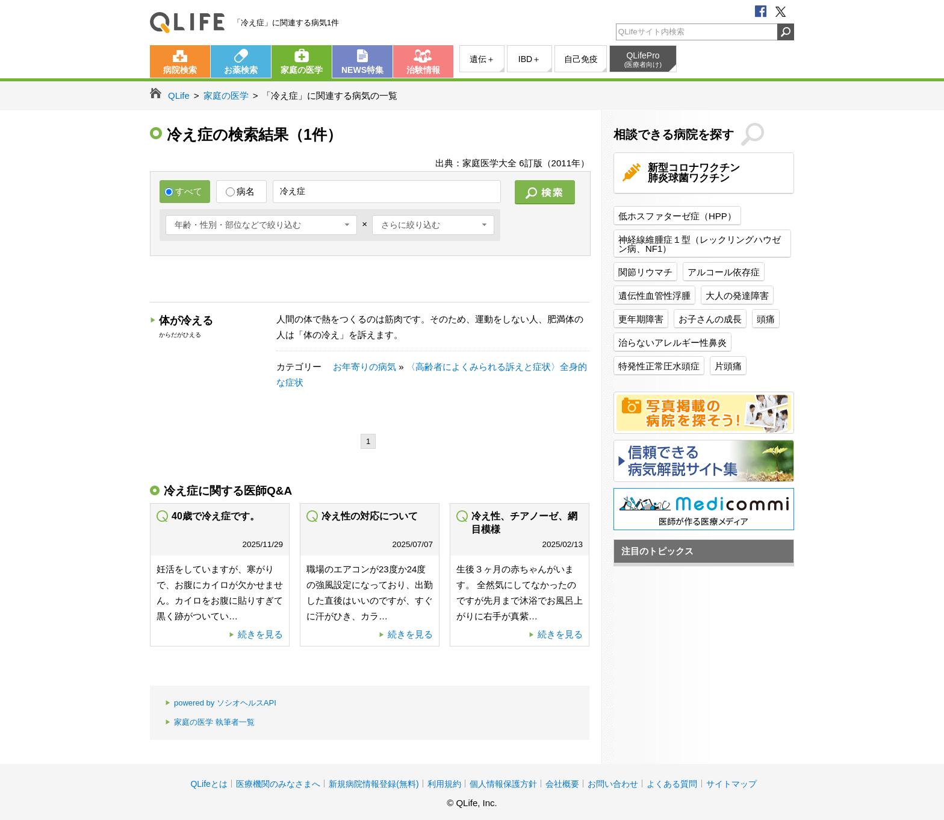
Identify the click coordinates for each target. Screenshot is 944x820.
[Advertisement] (369, 280)
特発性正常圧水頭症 (659, 366)
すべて (183, 191)
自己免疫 (581, 59)
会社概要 (562, 784)
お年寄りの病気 (364, 366)
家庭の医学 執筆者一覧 (210, 723)
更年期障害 (640, 319)
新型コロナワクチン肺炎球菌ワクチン (694, 173)
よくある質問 (672, 784)
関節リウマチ (645, 272)
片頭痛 (728, 366)
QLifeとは (208, 784)
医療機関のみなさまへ (278, 784)
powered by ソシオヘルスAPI (220, 703)
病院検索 (180, 70)
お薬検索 (241, 70)
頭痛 (766, 319)
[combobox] (261, 225)
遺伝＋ (482, 59)
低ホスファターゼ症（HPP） (677, 216)
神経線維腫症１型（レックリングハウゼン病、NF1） (699, 244)
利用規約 (444, 784)
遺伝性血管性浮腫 (654, 295)
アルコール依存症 (724, 272)
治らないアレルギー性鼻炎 (672, 342)
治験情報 (423, 70)
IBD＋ (529, 59)
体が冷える (186, 321)
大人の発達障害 (737, 295)
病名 (240, 191)
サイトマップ (731, 784)
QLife (187, 22)
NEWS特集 (362, 70)
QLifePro (643, 60)
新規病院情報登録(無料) (373, 784)
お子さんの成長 (710, 319)
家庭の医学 (302, 70)
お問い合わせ (613, 784)
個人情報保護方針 (503, 784)
